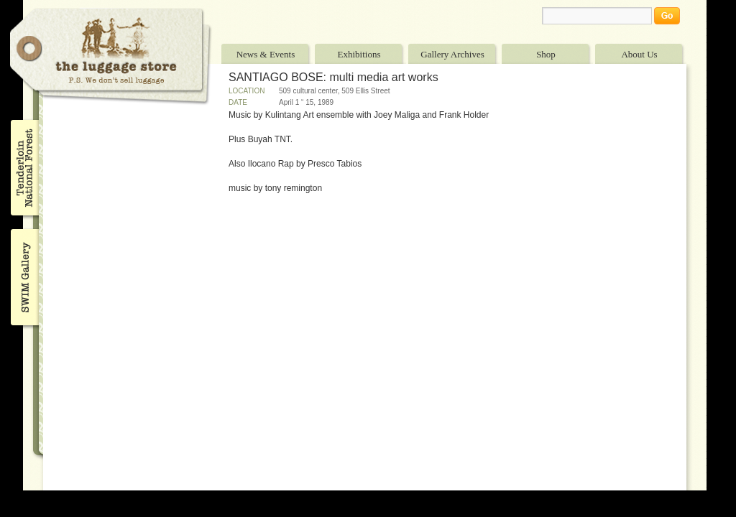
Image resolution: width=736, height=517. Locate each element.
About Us (639, 54)
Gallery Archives (452, 54)
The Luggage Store (111, 56)
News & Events (265, 54)
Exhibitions (359, 54)
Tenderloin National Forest (23, 167)
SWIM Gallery (23, 275)
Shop (546, 54)
